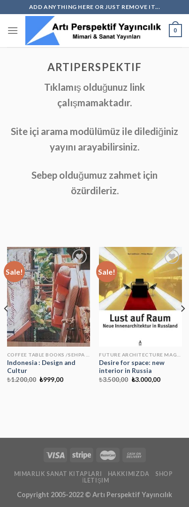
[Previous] (6, 327)
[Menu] (12, 30)
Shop (164, 473)
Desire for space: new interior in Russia (132, 367)
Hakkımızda (129, 473)
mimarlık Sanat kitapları (58, 473)
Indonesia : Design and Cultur (41, 367)
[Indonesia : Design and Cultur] (48, 297)
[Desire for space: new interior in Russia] (140, 297)
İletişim (95, 480)
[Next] (182, 327)
